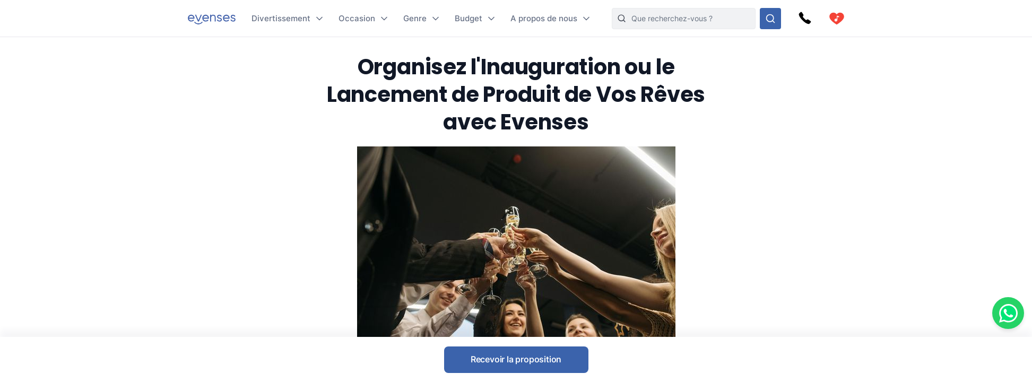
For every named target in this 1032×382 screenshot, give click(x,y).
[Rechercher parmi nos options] (770, 18)
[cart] (837, 19)
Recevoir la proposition (516, 359)
